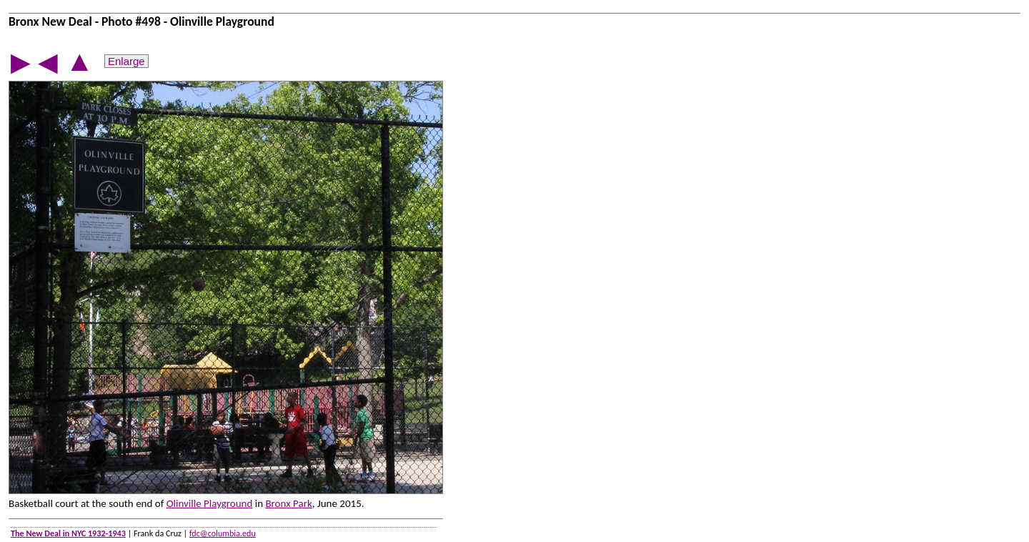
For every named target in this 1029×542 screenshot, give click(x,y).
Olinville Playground (209, 503)
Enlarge (126, 61)
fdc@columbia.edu (222, 533)
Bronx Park (288, 503)
